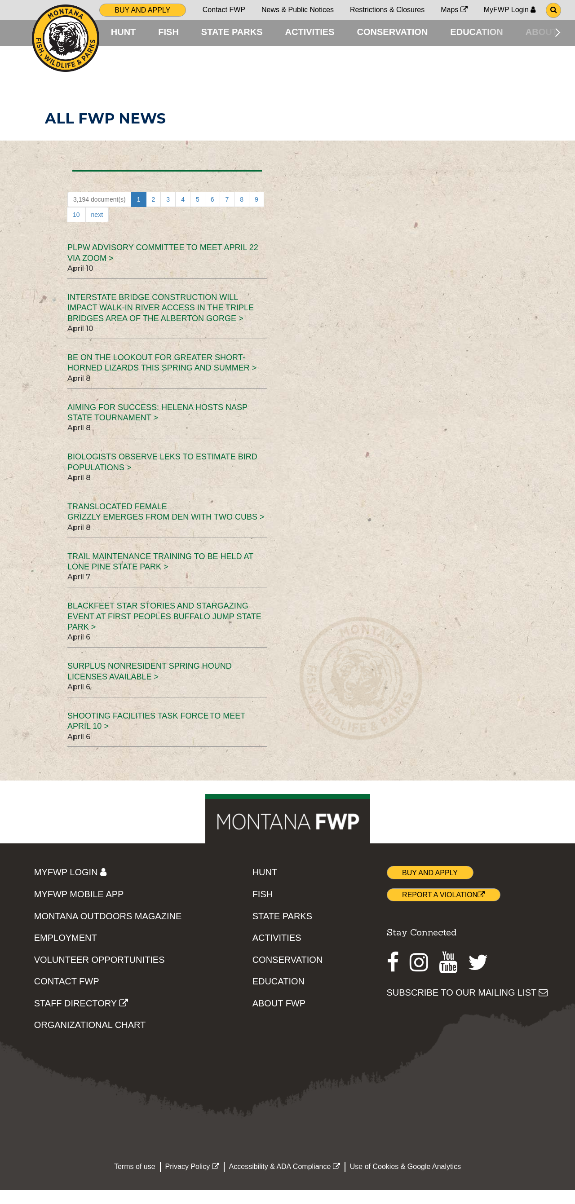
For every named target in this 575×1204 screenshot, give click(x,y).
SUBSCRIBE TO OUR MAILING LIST (467, 1006)
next (97, 228)
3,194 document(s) (99, 213)
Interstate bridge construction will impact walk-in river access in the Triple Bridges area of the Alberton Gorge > (160, 322)
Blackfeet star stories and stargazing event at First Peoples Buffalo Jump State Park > (164, 630)
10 (76, 228)
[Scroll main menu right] (557, 32)
